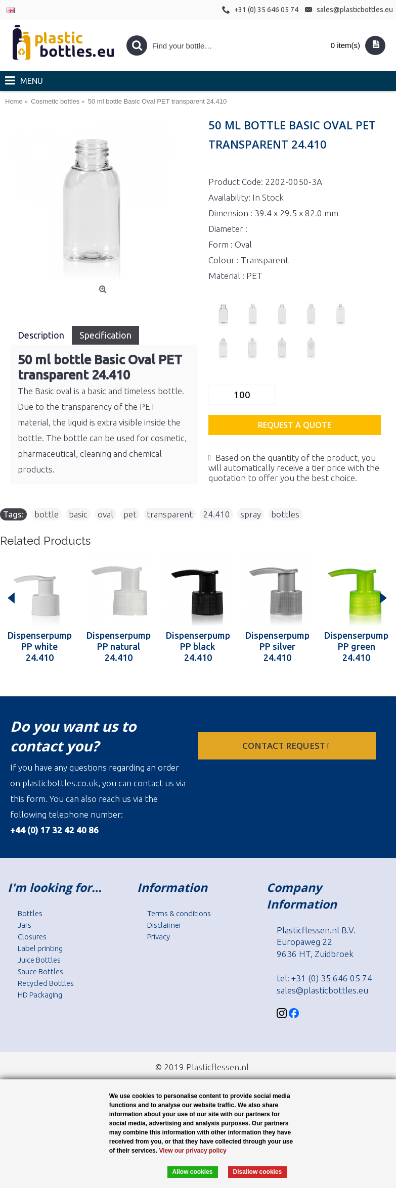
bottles (285, 514)
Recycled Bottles (46, 983)
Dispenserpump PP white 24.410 (40, 646)
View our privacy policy (192, 1150)
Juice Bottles (39, 960)
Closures (32, 936)
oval (105, 514)
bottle (46, 514)
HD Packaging (40, 994)
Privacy (158, 936)
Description (41, 335)
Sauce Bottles (40, 971)
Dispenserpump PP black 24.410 (198, 646)
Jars (24, 925)
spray (250, 514)
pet (130, 514)
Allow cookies (192, 1171)
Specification (105, 335)
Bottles (30, 913)
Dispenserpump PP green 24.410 (356, 646)
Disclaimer (164, 925)
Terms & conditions (179, 913)
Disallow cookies (257, 1171)
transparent (170, 514)
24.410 (216, 514)
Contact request (287, 745)
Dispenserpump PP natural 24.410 (118, 646)
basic (78, 514)
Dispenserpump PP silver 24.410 (277, 646)
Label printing (40, 948)
